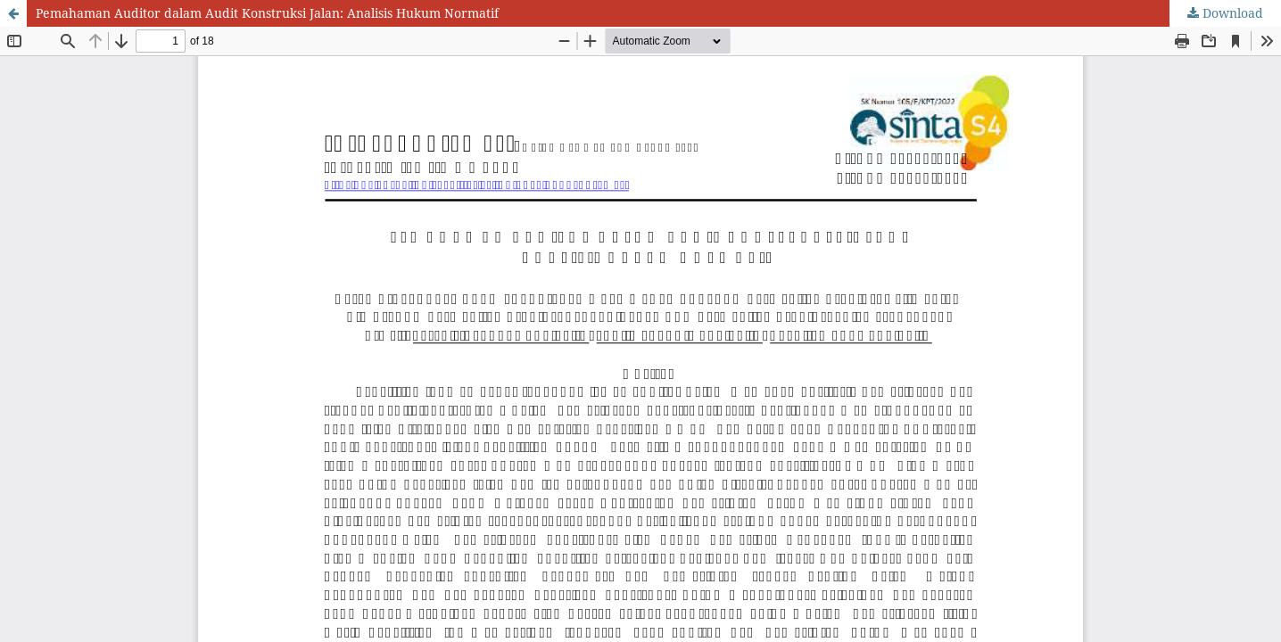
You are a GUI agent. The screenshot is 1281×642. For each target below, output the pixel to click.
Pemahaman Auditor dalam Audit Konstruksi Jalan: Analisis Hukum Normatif (267, 12)
